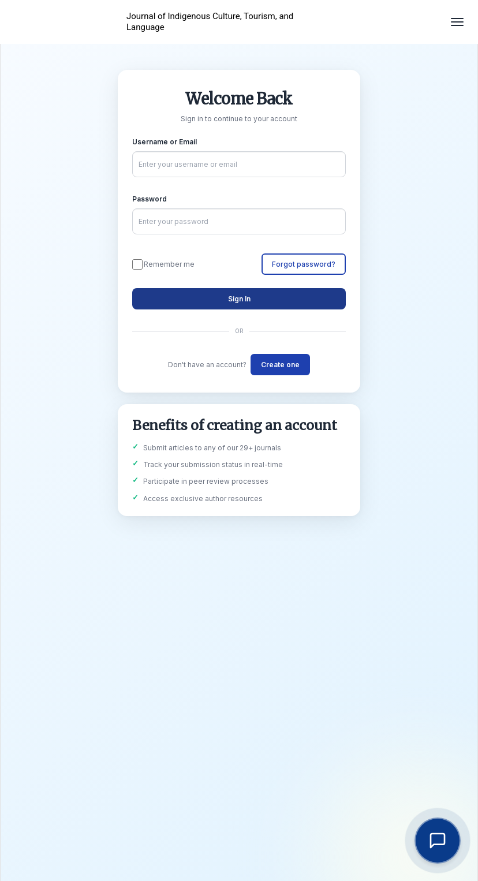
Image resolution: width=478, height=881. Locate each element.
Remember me (163, 264)
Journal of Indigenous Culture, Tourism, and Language (209, 22)
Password (149, 199)
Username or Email (164, 141)
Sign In (239, 298)
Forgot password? (303, 264)
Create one (280, 364)
